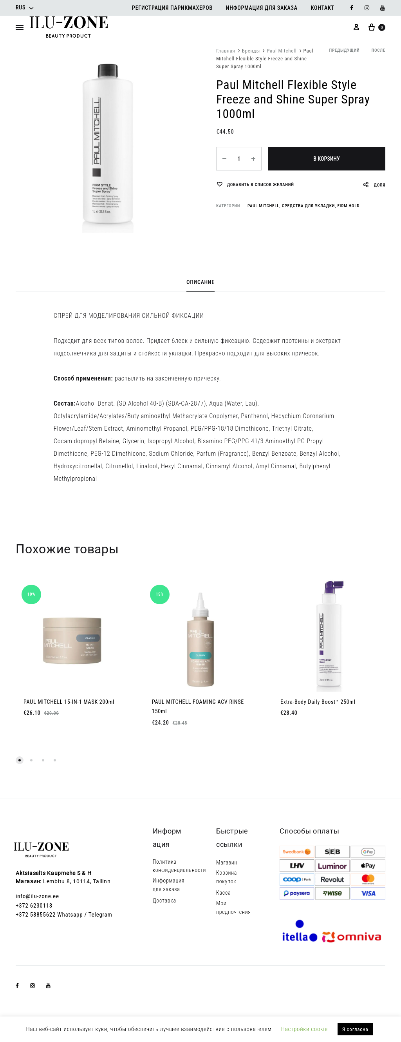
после (378, 50)
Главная (225, 51)
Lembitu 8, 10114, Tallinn (77, 881)
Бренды (251, 51)
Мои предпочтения (233, 907)
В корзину (326, 159)
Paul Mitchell (281, 51)
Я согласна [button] (355, 1029)
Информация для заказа (262, 8)
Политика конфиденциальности (179, 866)
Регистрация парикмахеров (172, 8)
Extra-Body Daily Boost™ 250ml (318, 702)
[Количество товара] (239, 158)
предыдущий (344, 50)
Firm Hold (349, 205)
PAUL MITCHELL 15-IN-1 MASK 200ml (68, 702)
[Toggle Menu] (19, 28)
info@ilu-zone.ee (37, 896)
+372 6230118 (34, 905)
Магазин (226, 862)
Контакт (322, 8)
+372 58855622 (36, 914)
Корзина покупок (226, 877)
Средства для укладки (308, 205)
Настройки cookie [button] (304, 1029)
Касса (223, 893)
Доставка (164, 900)
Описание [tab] (200, 282)
